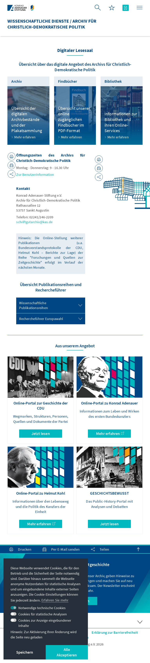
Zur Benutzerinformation (35, 174)
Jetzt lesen (40, 433)
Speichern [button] (24, 652)
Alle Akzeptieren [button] (67, 652)
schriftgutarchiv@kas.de (34, 222)
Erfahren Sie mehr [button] (54, 600)
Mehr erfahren (110, 433)
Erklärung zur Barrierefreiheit (115, 632)
